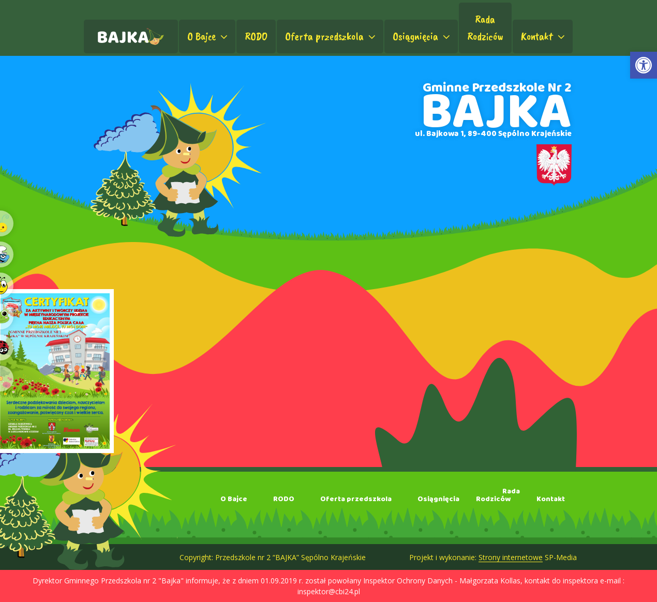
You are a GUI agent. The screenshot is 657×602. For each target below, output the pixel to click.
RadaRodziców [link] (485, 27)
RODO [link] (256, 36)
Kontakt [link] (544, 36)
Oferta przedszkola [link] (331, 36)
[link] (643, 65)
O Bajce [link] (208, 36)
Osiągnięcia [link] (422, 36)
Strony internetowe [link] (511, 557)
